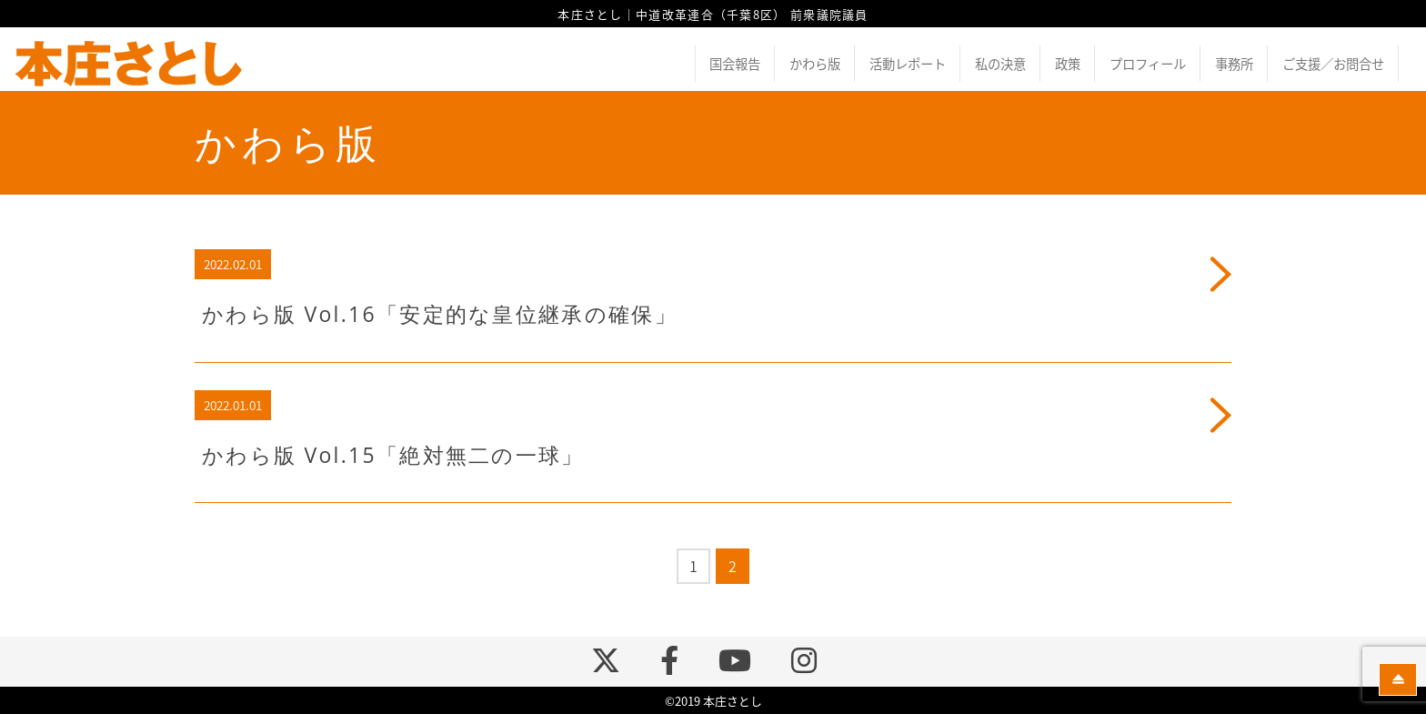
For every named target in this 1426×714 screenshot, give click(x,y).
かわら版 (814, 64)
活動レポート (907, 64)
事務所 (1234, 64)
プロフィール (1148, 64)
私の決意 (1000, 64)
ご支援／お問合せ (1333, 64)
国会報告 (734, 64)
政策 (1067, 64)
